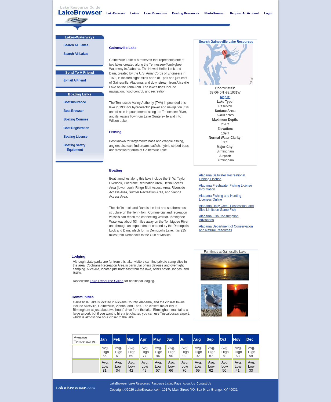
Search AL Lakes (76, 45)
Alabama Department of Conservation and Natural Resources (226, 228)
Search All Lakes (76, 54)
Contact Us (204, 383)
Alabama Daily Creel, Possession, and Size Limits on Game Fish (226, 208)
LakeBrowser (78, 13)
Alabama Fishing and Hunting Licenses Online (220, 197)
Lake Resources (139, 383)
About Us (189, 383)
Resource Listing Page (166, 383)
